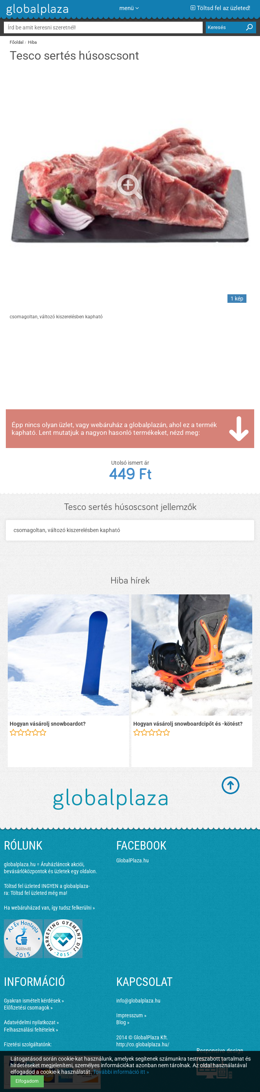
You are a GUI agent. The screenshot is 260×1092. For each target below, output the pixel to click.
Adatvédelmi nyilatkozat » (31, 1022)
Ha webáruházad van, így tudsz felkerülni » (49, 908)
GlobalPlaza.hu (132, 860)
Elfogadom (27, 1081)
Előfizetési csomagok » (28, 1007)
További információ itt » (121, 1072)
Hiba (32, 42)
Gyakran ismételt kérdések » (34, 1001)
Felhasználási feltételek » (31, 1030)
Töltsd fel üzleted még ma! (38, 893)
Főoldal (17, 42)
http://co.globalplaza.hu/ (142, 1044)
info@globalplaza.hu (138, 1001)
